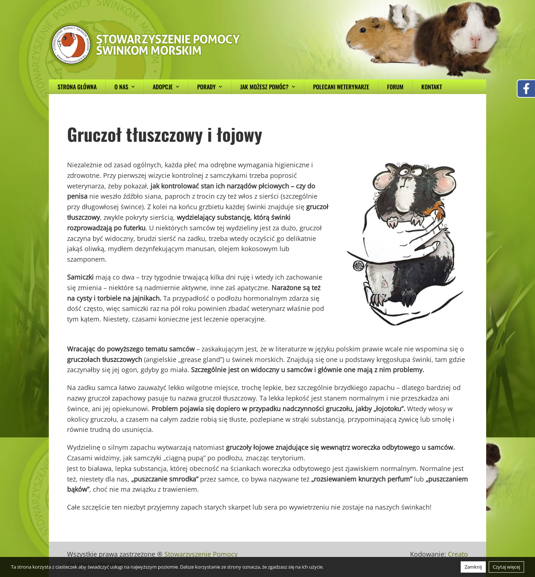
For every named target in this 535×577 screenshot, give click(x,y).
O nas (124, 86)
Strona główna (77, 86)
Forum (395, 86)
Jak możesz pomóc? (267, 86)
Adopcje (166, 86)
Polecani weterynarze (341, 86)
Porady (209, 86)
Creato (458, 554)
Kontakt (431, 86)
